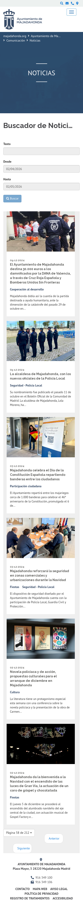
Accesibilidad (63, 898)
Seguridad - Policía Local (26, 385)
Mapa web (40, 889)
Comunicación (15, 40)
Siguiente (23, 848)
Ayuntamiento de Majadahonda (51, 36)
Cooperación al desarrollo (27, 289)
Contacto (22, 889)
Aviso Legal (59, 889)
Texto (7, 144)
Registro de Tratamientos (30, 898)
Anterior (54, 838)
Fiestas (14, 587)
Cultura (15, 692)
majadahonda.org (14, 36)
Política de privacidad (41, 894)
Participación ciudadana (25, 486)
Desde (7, 162)
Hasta (7, 179)
